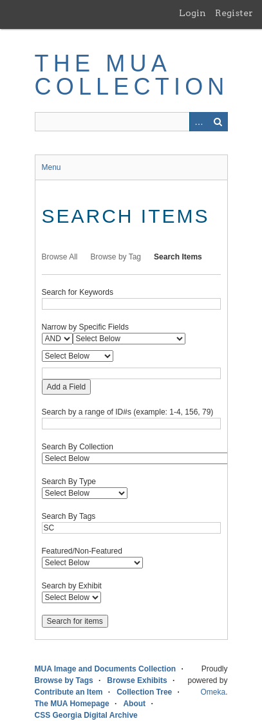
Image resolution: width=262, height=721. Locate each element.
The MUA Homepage (72, 703)
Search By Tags (69, 516)
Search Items (178, 256)
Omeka (212, 692)
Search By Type (69, 481)
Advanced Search (199, 121)
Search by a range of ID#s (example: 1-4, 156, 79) (128, 412)
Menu (51, 167)
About (134, 703)
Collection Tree (144, 692)
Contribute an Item (69, 692)
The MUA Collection (132, 75)
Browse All (60, 256)
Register (234, 13)
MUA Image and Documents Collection (105, 668)
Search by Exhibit (72, 585)
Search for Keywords (77, 292)
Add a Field (66, 386)
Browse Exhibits (137, 680)
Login (192, 13)
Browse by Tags (64, 680)
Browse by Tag (116, 256)
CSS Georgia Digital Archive (86, 715)
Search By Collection (77, 446)
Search (218, 121)
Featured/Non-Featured (82, 551)
